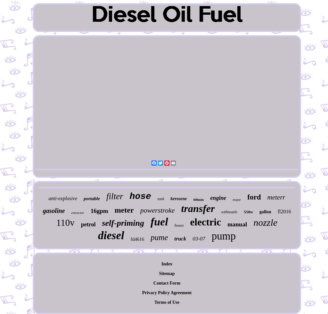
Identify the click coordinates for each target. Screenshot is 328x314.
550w (248, 211)
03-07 (199, 239)
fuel (159, 222)
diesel (111, 235)
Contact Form (166, 283)
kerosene (178, 198)
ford (254, 197)
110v (65, 222)
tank (161, 199)
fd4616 (137, 239)
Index (166, 264)
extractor (77, 213)
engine (218, 198)
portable (92, 198)
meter (124, 210)
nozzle (265, 222)
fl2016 (284, 211)
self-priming (123, 223)
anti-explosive (62, 198)
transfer (198, 208)
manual (237, 224)
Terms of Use (166, 302)
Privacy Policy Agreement (167, 292)
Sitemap (167, 273)
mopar (237, 199)
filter (114, 196)
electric (205, 222)
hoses (179, 225)
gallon (265, 211)
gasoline (54, 210)
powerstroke (157, 210)
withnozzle (229, 212)
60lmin (198, 199)
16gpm (99, 211)
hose (140, 196)
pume (159, 237)
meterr (276, 197)
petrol (88, 224)
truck (180, 239)
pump (224, 236)
